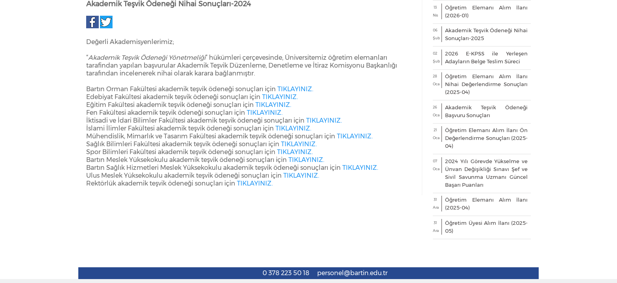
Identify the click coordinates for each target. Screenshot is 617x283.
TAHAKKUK (385, 104)
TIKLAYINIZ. (295, 232)
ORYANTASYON (470, 104)
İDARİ (314, 104)
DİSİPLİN (424, 104)
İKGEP (554, 104)
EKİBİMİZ (108, 104)
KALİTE (516, 104)
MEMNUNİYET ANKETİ (162, 104)
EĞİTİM (347, 104)
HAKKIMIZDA (65, 104)
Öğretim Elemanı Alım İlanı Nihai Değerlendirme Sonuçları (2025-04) (486, 228)
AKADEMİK (217, 104)
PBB (587, 104)
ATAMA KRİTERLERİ (268, 104)
